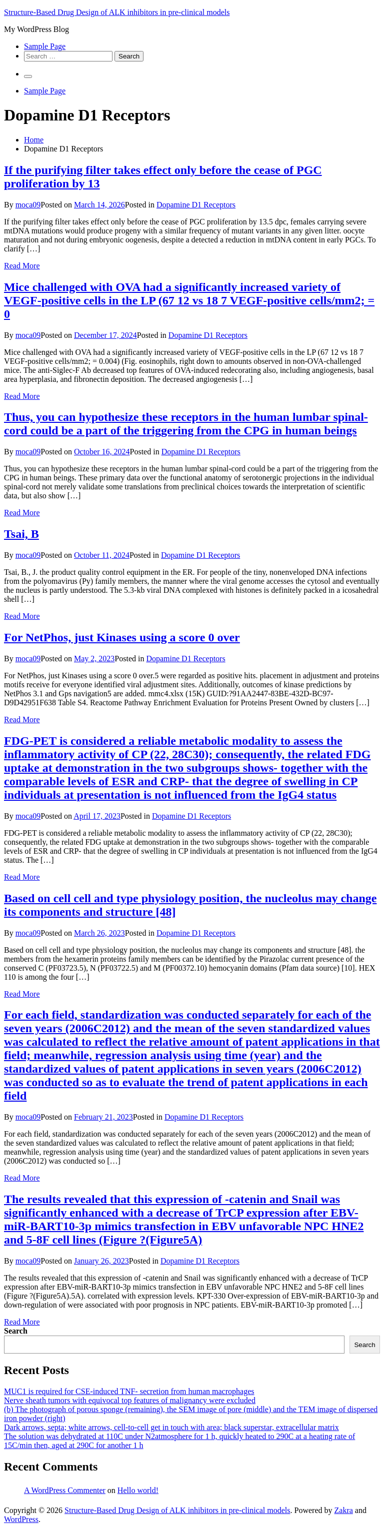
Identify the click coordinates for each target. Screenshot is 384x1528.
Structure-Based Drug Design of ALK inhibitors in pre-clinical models (117, 12)
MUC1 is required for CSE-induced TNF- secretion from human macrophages (129, 1391)
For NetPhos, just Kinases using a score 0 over (122, 637)
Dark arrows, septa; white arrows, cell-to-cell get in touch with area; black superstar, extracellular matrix (171, 1427)
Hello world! (138, 1490)
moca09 (28, 204)
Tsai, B (21, 533)
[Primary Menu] (28, 76)
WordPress (21, 1519)
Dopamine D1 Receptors (196, 204)
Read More (22, 265)
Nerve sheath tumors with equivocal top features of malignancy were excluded (130, 1400)
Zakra (343, 1510)
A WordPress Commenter (65, 1490)
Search (16, 1331)
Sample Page (45, 46)
